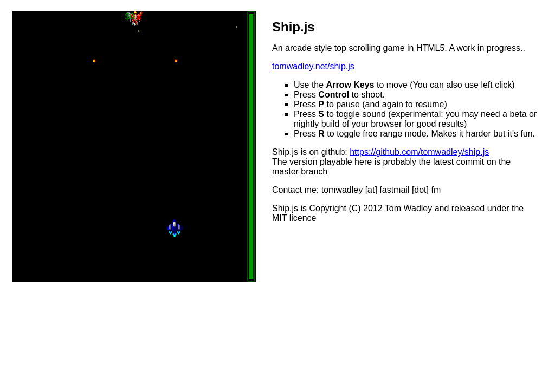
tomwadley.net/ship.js (313, 66)
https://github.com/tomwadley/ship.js (419, 152)
